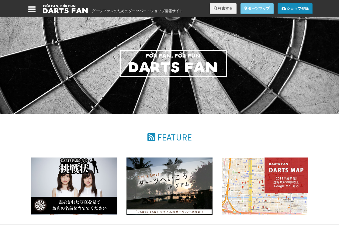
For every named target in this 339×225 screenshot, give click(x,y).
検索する (223, 8)
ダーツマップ (257, 8)
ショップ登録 (295, 8)
